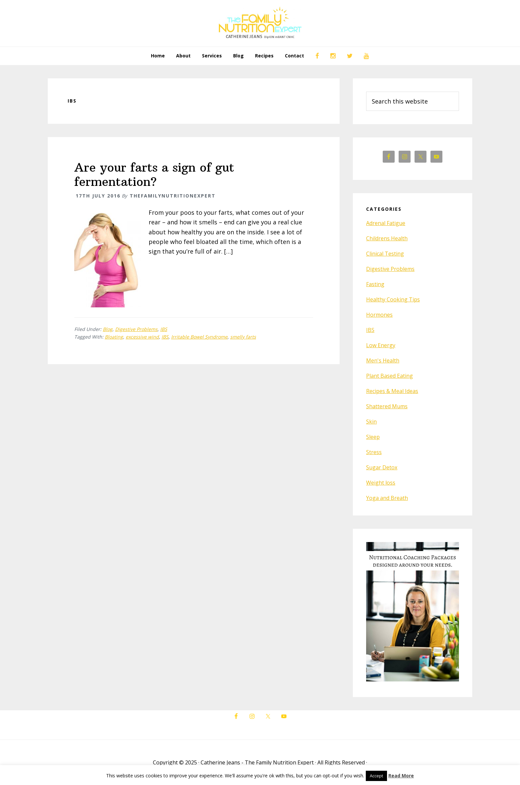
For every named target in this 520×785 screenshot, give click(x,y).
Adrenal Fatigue (385, 223)
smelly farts (243, 337)
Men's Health (382, 360)
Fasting (375, 284)
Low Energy (380, 345)
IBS (163, 329)
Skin (371, 421)
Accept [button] (376, 776)
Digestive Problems (136, 329)
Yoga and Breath (387, 498)
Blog (107, 329)
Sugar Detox (381, 467)
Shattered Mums (387, 406)
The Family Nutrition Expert (260, 23)
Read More (401, 775)
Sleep (373, 436)
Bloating (114, 337)
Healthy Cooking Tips (393, 299)
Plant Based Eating (389, 375)
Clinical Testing (385, 253)
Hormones (379, 314)
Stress (374, 452)
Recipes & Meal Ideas (392, 391)
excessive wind (142, 337)
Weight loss (380, 482)
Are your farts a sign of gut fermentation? (154, 174)
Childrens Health (387, 238)
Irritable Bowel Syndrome (199, 337)
